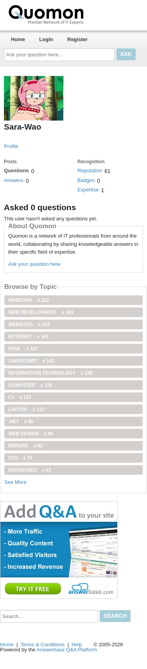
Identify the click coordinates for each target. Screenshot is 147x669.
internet (28, 336)
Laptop (26, 409)
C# (19, 397)
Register (77, 39)
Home (18, 39)
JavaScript (31, 361)
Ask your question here (34, 264)
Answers (14, 180)
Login (46, 39)
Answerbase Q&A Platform (66, 650)
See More (15, 482)
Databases (29, 470)
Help (77, 644)
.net (20, 421)
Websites (29, 324)
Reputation (89, 170)
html (23, 349)
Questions (16, 170)
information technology (50, 373)
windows (28, 300)
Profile (11, 146)
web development (40, 312)
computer (30, 385)
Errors (25, 446)
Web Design (30, 433)
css (20, 458)
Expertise (87, 190)
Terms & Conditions (42, 644)
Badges (85, 180)
